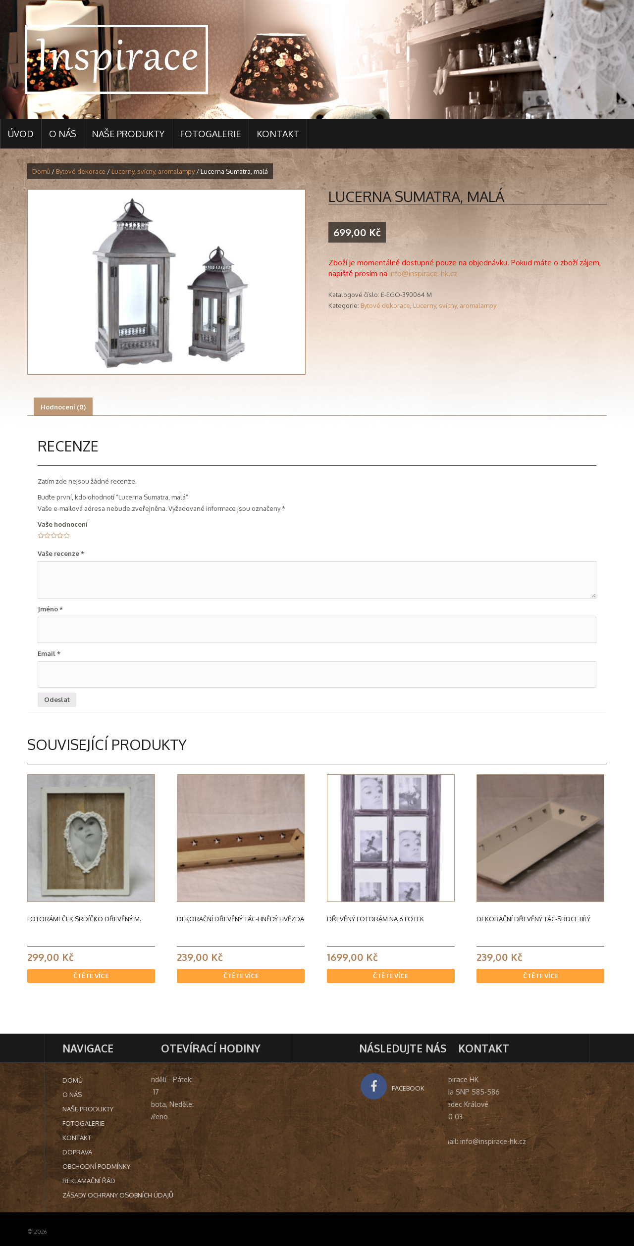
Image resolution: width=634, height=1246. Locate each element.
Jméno (50, 609)
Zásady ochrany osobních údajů (218, 1195)
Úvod (21, 133)
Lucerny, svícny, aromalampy (153, 171)
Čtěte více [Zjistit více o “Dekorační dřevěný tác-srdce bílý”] (540, 976)
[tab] (63, 407)
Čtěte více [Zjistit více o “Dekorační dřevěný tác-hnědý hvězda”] (241, 976)
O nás (62, 133)
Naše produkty (128, 133)
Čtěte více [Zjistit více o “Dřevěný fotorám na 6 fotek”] (390, 976)
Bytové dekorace (81, 171)
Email (49, 653)
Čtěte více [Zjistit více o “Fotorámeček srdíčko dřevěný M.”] (90, 976)
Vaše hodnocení (63, 524)
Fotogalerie (210, 133)
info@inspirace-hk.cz (423, 273)
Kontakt (278, 133)
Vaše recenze (61, 553)
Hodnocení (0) (63, 407)
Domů (41, 171)
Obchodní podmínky (197, 1166)
